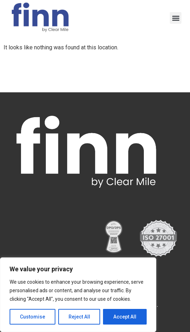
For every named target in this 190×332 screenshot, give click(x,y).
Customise (32, 317)
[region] (78, 294)
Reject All (79, 317)
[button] (175, 18)
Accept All (124, 317)
